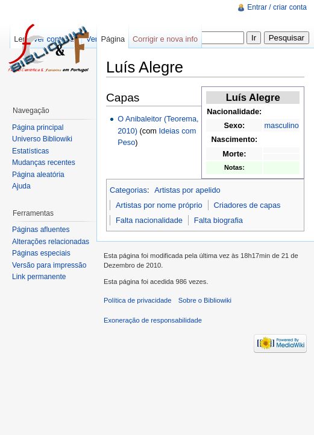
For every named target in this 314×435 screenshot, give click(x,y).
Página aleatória (38, 174)
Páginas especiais (41, 253)
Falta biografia (218, 220)
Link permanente (39, 276)
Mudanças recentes (43, 162)
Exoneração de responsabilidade (153, 320)
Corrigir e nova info (165, 39)
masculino (281, 125)
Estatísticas (30, 151)
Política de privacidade (138, 300)
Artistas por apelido (187, 190)
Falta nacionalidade (149, 220)
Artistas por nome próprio (159, 205)
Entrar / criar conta (277, 7)
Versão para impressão (49, 265)
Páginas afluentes (40, 229)
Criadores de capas (247, 205)
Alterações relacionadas (50, 241)
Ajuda (21, 186)
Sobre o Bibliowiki (204, 300)
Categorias (128, 190)
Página (113, 39)
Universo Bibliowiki (42, 139)
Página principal (37, 127)
